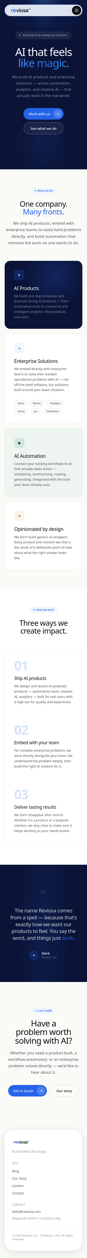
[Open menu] (76, 10)
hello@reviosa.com (26, 1211)
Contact (18, 1193)
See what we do (43, 128)
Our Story (19, 1178)
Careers (18, 1186)
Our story (64, 1091)
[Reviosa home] (20, 10)
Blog (15, 1171)
